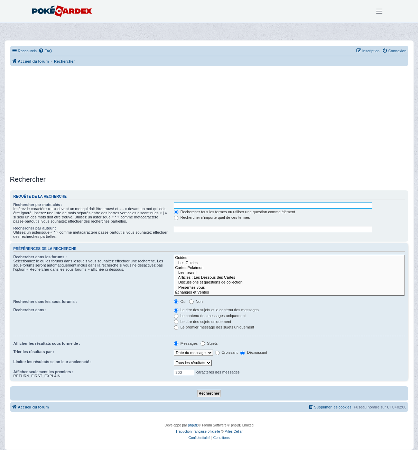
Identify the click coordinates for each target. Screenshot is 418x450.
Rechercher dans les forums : (40, 257)
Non (196, 301)
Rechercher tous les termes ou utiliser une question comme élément (234, 212)
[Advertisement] (209, 121)
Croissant (226, 352)
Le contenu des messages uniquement (210, 316)
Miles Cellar (233, 431)
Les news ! (289, 272)
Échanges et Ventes (289, 292)
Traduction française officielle (197, 431)
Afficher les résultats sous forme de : (47, 343)
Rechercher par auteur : (34, 228)
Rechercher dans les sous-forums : (45, 301)
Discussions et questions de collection (289, 282)
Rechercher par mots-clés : (38, 204)
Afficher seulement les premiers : (43, 372)
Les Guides (289, 263)
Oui (180, 301)
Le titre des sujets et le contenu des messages (216, 310)
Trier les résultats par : (33, 352)
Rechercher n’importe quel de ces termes (212, 217)
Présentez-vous (289, 287)
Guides (289, 257)
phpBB (193, 425)
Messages (186, 343)
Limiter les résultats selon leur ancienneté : (52, 362)
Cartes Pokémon (289, 268)
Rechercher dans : (30, 310)
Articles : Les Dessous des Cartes (289, 277)
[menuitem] (45, 51)
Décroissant (253, 352)
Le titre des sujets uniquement (202, 322)
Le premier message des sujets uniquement (214, 327)
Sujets (209, 343)
